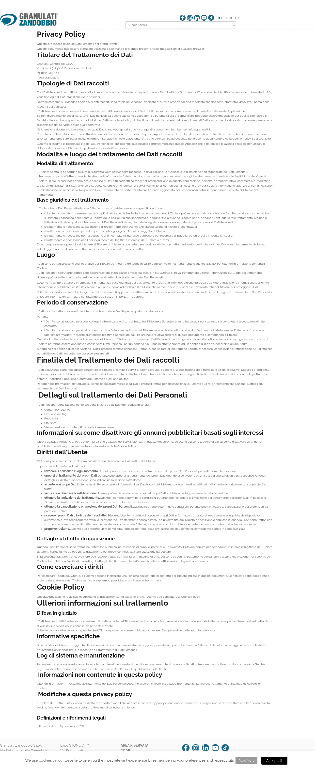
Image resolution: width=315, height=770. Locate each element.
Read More (246, 760)
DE (231, 18)
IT (219, 18)
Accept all (274, 761)
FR (237, 18)
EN (225, 18)
